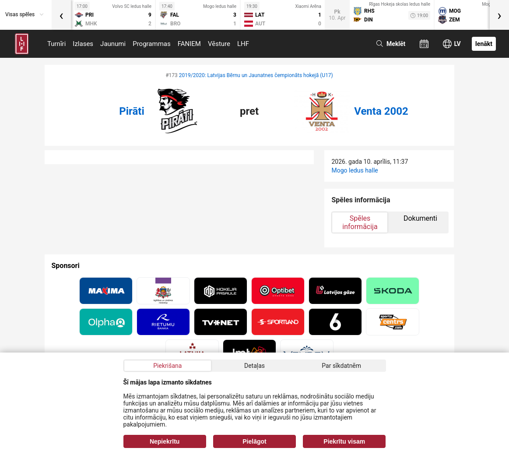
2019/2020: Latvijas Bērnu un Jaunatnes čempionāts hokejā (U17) (256, 75)
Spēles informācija (359, 222)
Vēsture (219, 44)
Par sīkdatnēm (341, 365)
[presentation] (61, 15)
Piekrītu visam (344, 441)
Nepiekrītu (164, 441)
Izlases (83, 44)
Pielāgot (254, 441)
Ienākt (483, 43)
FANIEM (189, 44)
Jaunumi (113, 44)
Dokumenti (420, 218)
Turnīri (56, 44)
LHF (243, 44)
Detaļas (254, 365)
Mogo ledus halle (354, 170)
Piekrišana (167, 365)
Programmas (152, 44)
